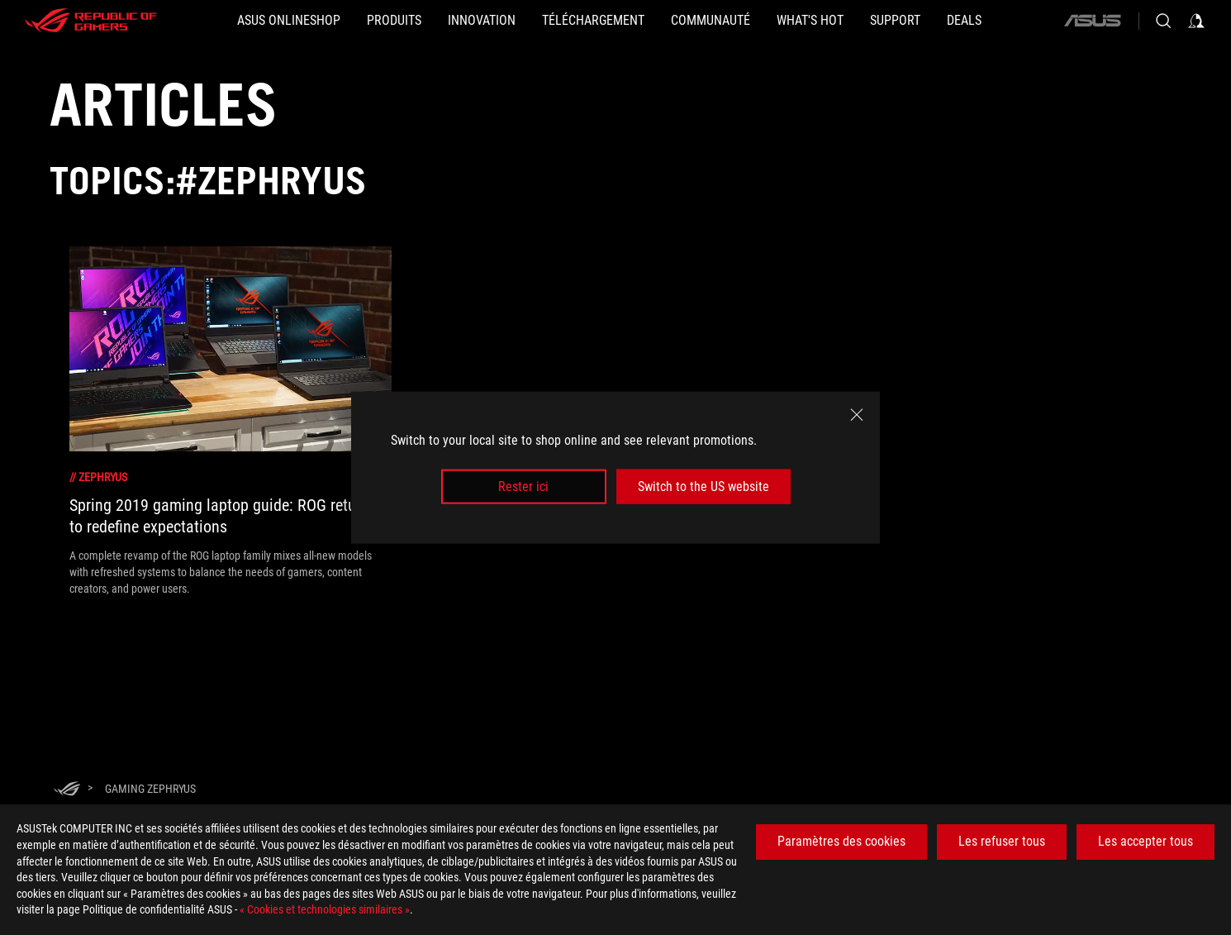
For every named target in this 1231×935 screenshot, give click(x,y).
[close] (857, 414)
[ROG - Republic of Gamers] (91, 20)
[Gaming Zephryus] (150, 788)
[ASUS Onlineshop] (288, 20)
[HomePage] (67, 790)
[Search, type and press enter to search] (1163, 20)
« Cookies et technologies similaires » (325, 909)
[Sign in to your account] (1196, 20)
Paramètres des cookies (841, 841)
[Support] (895, 20)
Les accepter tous (1145, 841)
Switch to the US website (703, 486)
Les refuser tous (1001, 841)
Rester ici (523, 486)
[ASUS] (1092, 20)
